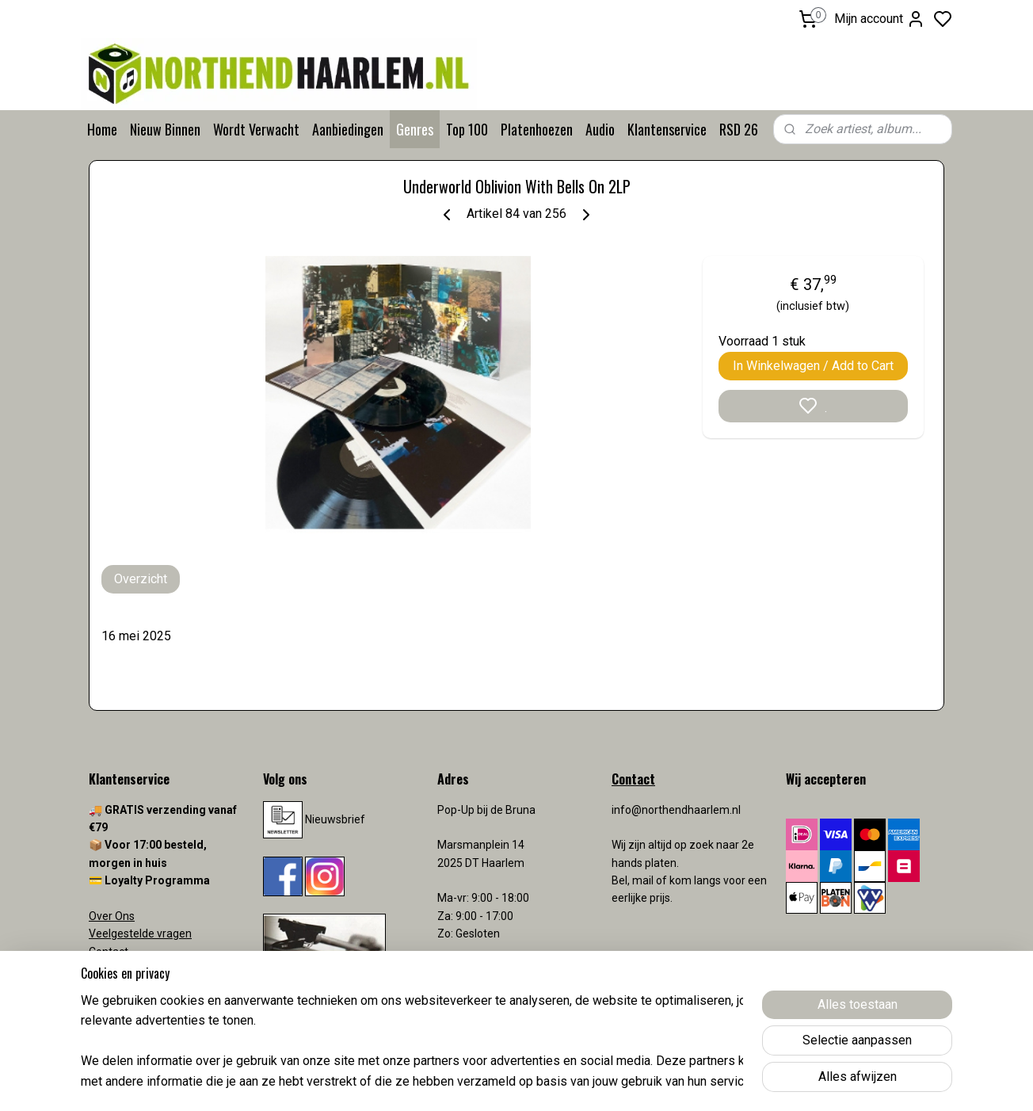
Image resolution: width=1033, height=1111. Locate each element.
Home (102, 129)
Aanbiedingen (347, 129)
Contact (108, 951)
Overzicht (140, 578)
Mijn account (879, 19)
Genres (414, 129)
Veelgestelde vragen (140, 933)
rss (609, 1082)
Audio (600, 129)
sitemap (579, 1082)
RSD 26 (738, 129)
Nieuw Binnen (165, 129)
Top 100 (467, 129)
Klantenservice (667, 129)
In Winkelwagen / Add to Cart (813, 365)
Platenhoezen (537, 129)
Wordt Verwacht (256, 129)
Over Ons (112, 916)
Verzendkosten (128, 969)
